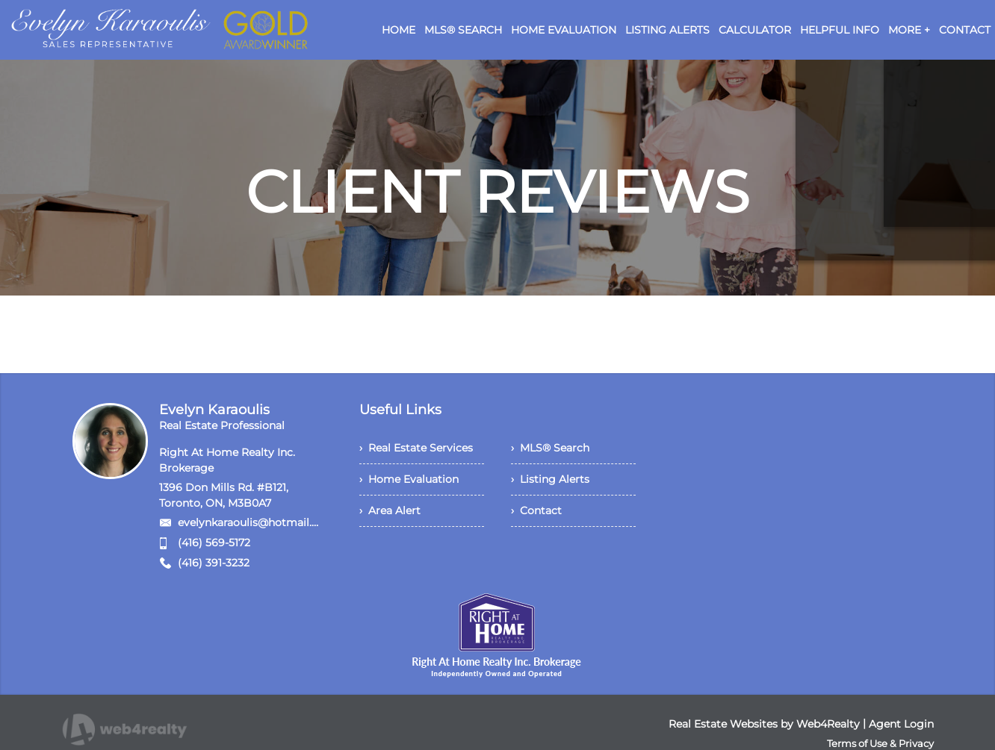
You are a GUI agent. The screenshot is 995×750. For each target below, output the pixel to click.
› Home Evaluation (409, 479)
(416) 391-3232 (213, 562)
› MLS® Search (550, 447)
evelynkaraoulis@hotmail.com (256, 522)
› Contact (536, 510)
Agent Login (901, 724)
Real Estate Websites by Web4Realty (764, 724)
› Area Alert (390, 510)
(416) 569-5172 (214, 542)
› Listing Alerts (550, 479)
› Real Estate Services (416, 447)
